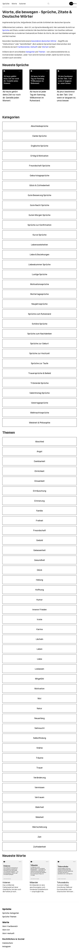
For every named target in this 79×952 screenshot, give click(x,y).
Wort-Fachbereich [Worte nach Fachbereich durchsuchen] (10, 926)
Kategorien (30, 52)
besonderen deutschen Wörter (43, 41)
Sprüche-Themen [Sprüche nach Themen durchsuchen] (9, 917)
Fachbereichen (23, 47)
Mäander (34, 882)
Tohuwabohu (63, 882)
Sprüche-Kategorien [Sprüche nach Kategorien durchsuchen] (10, 913)
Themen (41, 52)
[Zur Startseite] (73, 3)
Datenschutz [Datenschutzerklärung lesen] (7, 943)
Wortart (45, 47)
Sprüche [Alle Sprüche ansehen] (6, 909)
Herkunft (33, 47)
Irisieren (6, 882)
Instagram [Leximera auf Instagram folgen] (6, 946)
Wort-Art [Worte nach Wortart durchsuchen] (6, 930)
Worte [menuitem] (14, 4)
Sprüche (5, 30)
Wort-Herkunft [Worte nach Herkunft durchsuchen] (8, 933)
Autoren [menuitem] (22, 4)
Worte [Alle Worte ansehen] (5, 922)
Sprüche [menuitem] (6, 4)
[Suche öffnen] (48, 3)
